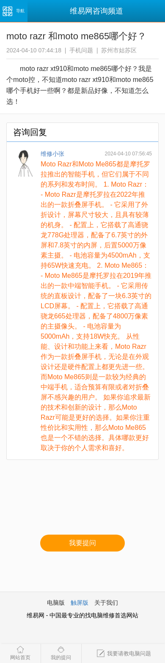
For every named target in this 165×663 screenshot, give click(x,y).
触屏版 (79, 602)
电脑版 (56, 602)
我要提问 (82, 542)
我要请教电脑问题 (123, 653)
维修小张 (52, 153)
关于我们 (106, 602)
